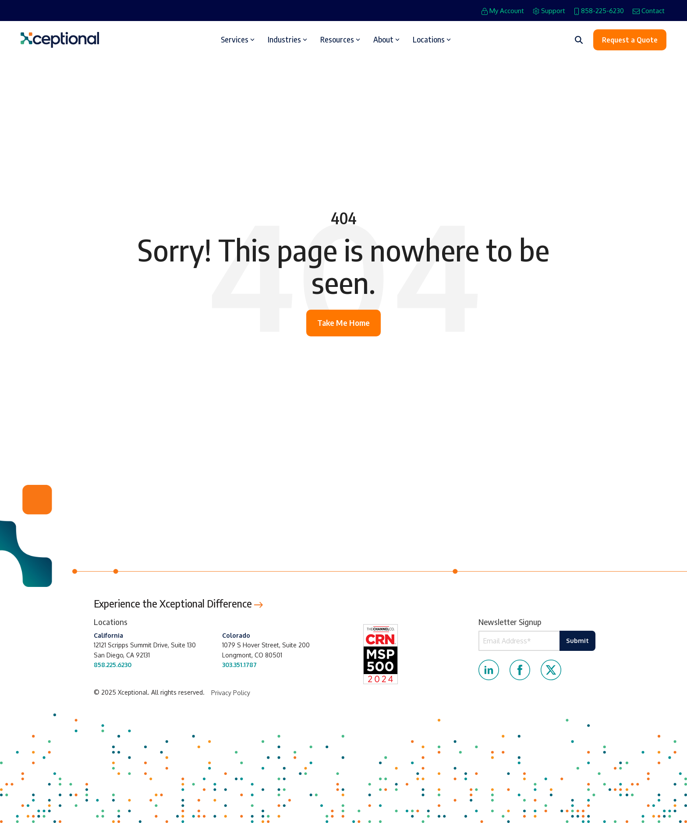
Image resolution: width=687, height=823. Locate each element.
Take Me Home (343, 323)
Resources (340, 39)
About (386, 39)
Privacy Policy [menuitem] (230, 692)
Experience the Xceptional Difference (178, 603)
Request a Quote (630, 39)
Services (238, 39)
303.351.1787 (239, 664)
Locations (432, 39)
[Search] (578, 39)
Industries (287, 39)
